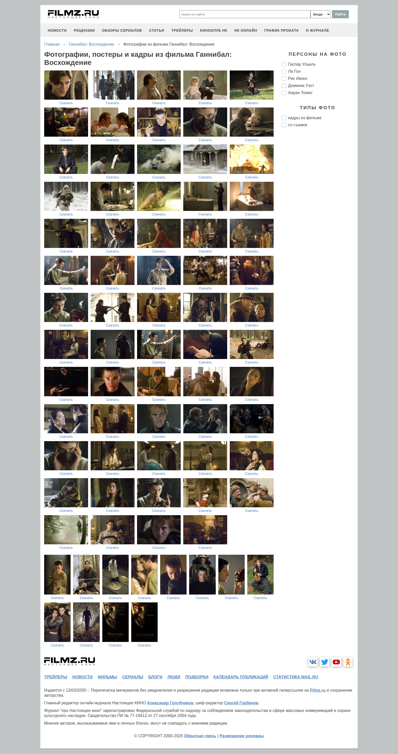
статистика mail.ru (295, 677)
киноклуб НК (213, 30)
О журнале (317, 30)
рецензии (84, 30)
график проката (281, 30)
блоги (155, 677)
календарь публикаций (240, 677)
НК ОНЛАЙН (245, 30)
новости (57, 30)
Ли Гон (294, 71)
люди (174, 677)
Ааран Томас (300, 93)
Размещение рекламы (242, 736)
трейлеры (182, 30)
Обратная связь (200, 736)
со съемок (297, 125)
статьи (156, 30)
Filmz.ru (317, 690)
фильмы (107, 677)
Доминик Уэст (301, 85)
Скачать (66, 103)
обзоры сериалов (122, 30)
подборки (196, 677)
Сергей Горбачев (241, 703)
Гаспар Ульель (302, 64)
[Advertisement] (319, 216)
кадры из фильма (304, 118)
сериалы (132, 677)
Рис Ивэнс (298, 78)
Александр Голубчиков (170, 703)
